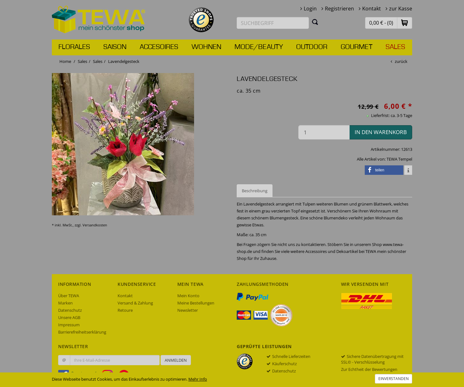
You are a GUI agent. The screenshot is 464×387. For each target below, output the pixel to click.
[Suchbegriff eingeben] (273, 23)
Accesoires (159, 47)
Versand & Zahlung (135, 303)
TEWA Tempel (399, 159)
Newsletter (187, 310)
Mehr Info (197, 379)
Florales (74, 47)
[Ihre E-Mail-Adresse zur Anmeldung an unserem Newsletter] (115, 360)
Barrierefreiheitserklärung (82, 332)
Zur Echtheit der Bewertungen (369, 369)
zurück (401, 61)
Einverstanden (393, 378)
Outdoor (311, 47)
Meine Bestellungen (195, 303)
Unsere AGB (69, 317)
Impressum (69, 325)
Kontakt (371, 8)
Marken (65, 303)
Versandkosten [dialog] (94, 225)
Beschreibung (254, 191)
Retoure (125, 310)
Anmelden (176, 360)
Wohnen (206, 47)
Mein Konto (188, 295)
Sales (395, 47)
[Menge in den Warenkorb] (324, 132)
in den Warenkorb (381, 132)
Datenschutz (70, 310)
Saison (114, 47)
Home (65, 61)
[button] (404, 22)
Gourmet (356, 47)
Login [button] (310, 8)
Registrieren (339, 8)
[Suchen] (315, 22)
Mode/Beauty (259, 47)
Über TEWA (68, 295)
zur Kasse (400, 8)
